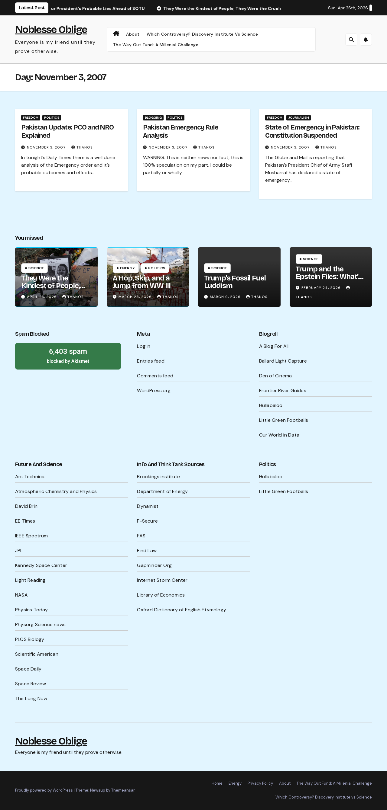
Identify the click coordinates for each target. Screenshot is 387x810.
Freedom (30, 118)
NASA (21, 595)
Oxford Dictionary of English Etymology (181, 610)
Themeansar (123, 790)
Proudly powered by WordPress (44, 790)
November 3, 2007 (47, 147)
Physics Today (31, 610)
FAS (141, 536)
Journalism (298, 118)
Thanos (82, 147)
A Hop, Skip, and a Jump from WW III (142, 282)
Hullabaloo (271, 405)
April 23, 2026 (42, 296)
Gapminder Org (154, 565)
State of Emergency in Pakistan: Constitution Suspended (312, 131)
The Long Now (31, 698)
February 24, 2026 (321, 287)
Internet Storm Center (162, 580)
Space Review (30, 683)
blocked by (68, 355)
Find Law (147, 550)
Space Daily (28, 669)
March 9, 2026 (226, 296)
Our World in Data (279, 435)
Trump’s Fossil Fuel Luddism (235, 282)
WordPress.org (154, 390)
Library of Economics (161, 595)
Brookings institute (158, 476)
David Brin (26, 506)
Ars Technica (29, 476)
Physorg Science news (40, 624)
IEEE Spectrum (31, 536)
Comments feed (155, 376)
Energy (127, 268)
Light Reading (30, 580)
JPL (19, 550)
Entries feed (150, 361)
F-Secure (147, 521)
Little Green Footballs (283, 420)
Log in (143, 346)
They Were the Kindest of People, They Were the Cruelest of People (51, 289)
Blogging (153, 118)
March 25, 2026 (136, 296)
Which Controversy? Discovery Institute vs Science (202, 34)
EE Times (25, 521)
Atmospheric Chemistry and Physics (56, 491)
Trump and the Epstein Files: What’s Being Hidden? (329, 276)
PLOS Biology (29, 639)
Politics (51, 118)
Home (217, 783)
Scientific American (36, 654)
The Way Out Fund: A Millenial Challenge (156, 44)
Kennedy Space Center (41, 565)
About (133, 34)
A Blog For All (274, 346)
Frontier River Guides (282, 390)
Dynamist (147, 506)
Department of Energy (162, 491)
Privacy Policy (260, 783)
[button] (351, 40)
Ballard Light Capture (283, 361)
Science (36, 268)
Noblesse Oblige (51, 29)
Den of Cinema (275, 376)
